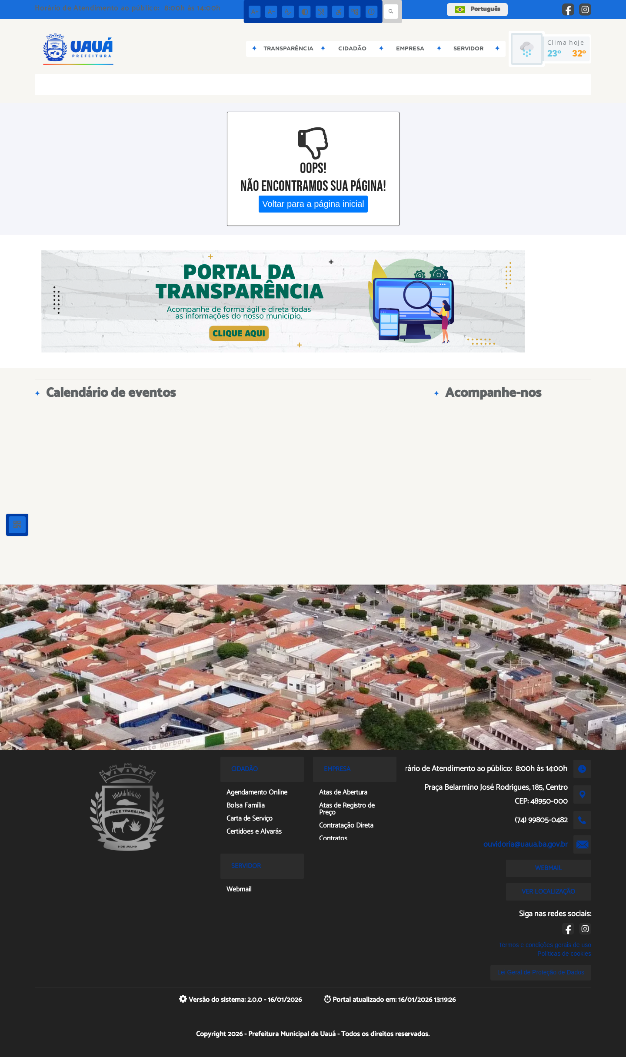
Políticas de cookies (564, 953)
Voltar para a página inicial (313, 204)
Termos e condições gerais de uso (545, 944)
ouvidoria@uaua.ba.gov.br (525, 844)
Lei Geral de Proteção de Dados (540, 972)
